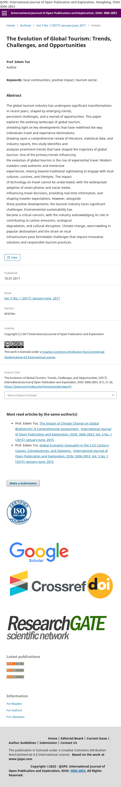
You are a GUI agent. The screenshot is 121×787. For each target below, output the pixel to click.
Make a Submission (23, 483)
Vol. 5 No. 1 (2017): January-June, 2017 (61, 25)
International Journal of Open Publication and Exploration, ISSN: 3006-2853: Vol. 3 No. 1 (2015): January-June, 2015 (63, 434)
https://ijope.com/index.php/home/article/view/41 (38, 386)
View (13, 257)
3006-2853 (77, 771)
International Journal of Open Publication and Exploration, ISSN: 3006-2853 (64, 13)
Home (11, 25)
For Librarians (15, 717)
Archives (25, 25)
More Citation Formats (22, 395)
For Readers (14, 704)
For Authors (14, 710)
